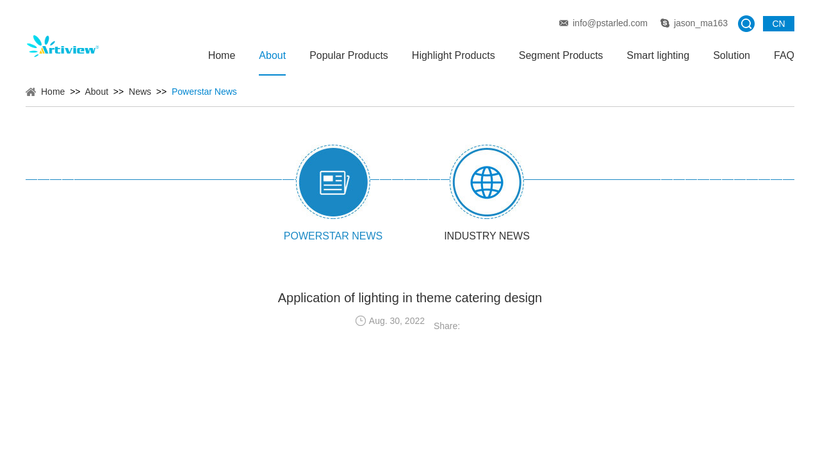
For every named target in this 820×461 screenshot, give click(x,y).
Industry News (487, 235)
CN (778, 24)
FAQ (784, 55)
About (272, 55)
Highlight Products (453, 55)
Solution (731, 55)
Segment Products (561, 55)
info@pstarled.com (610, 23)
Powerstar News (204, 91)
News (140, 91)
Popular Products (348, 55)
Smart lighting (658, 55)
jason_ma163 (701, 23)
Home (222, 55)
